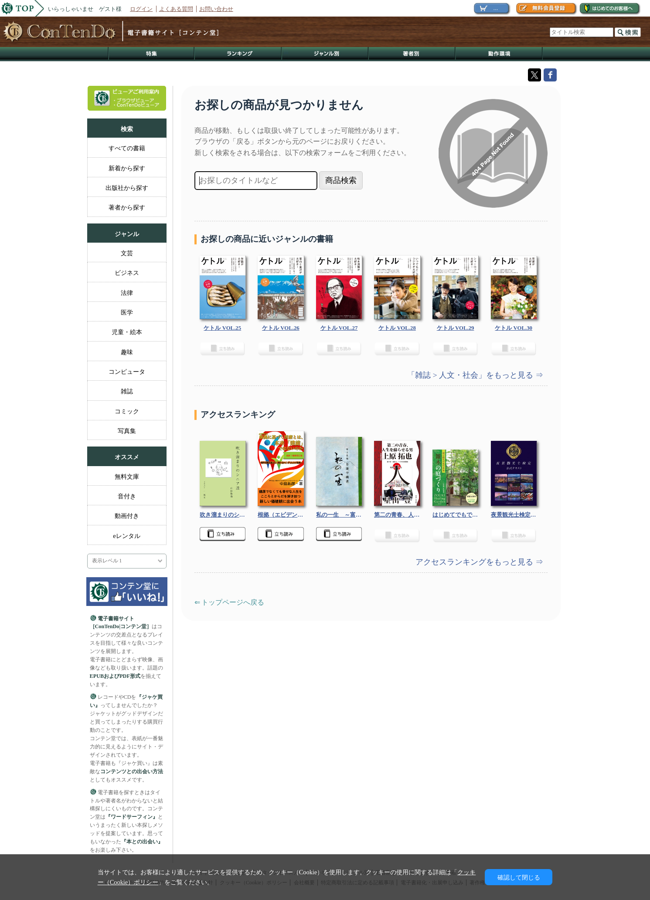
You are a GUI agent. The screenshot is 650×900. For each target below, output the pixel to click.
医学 (127, 312)
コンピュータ (127, 371)
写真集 (127, 430)
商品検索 (341, 180)
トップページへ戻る (232, 602)
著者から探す (127, 207)
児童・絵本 (127, 331)
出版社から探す (126, 187)
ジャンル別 (325, 54)
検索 (628, 32)
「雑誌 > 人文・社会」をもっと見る (471, 375)
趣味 (127, 351)
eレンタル (126, 535)
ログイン (141, 9)
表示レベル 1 (107, 561)
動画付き (127, 515)
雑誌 (127, 391)
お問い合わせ (216, 9)
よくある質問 (176, 9)
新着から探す (127, 168)
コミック (127, 411)
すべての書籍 (127, 148)
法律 (127, 292)
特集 (151, 54)
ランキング (238, 54)
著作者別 (412, 54)
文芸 (127, 253)
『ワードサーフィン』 (131, 817)
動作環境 (499, 54)
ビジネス (127, 272)
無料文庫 (127, 476)
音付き (127, 496)
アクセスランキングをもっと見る (475, 562)
